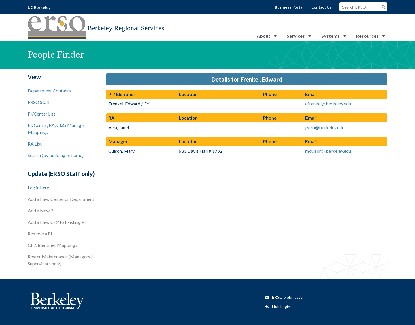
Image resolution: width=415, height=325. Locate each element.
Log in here (38, 187)
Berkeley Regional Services (125, 28)
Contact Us (321, 7)
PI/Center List (41, 113)
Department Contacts (49, 90)
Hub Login (281, 306)
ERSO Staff (39, 102)
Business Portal (289, 7)
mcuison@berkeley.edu (328, 151)
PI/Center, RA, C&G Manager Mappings (56, 128)
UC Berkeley (39, 7)
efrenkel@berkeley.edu (328, 103)
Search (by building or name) (56, 155)
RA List (35, 143)
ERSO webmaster (288, 297)
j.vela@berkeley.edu (324, 127)
